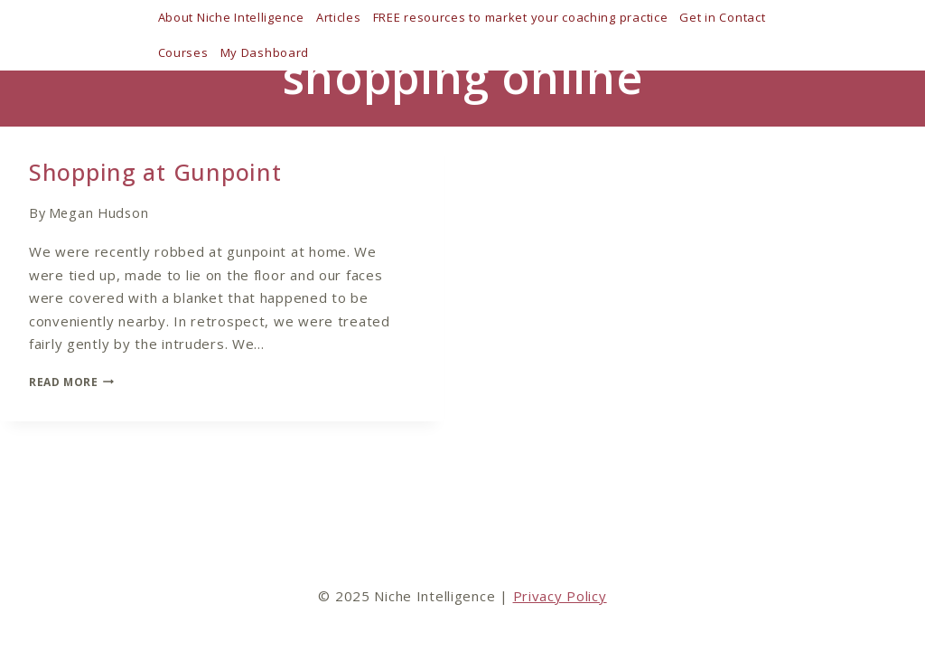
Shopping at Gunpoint (155, 171)
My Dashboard (265, 52)
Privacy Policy (560, 596)
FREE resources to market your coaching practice (520, 17)
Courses (183, 52)
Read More (71, 382)
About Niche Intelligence (231, 17)
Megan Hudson (99, 213)
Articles (338, 17)
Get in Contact (722, 17)
